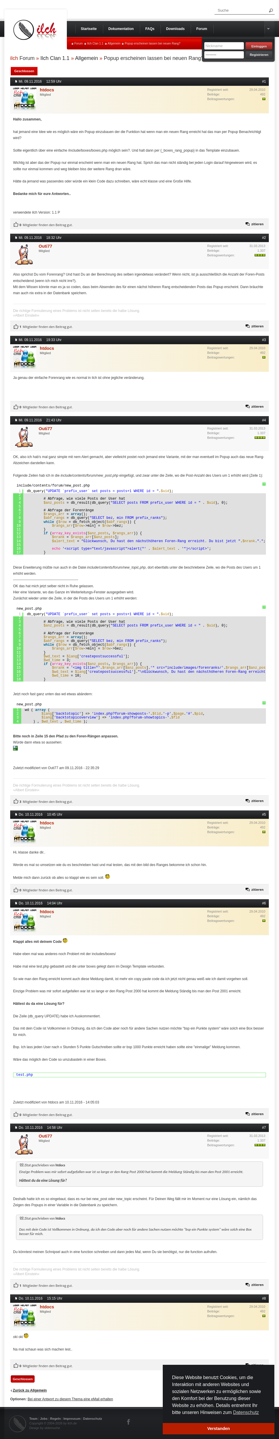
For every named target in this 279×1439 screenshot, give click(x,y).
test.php (24, 1075)
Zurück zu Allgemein (30, 1390)
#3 (264, 340)
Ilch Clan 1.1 (95, 43)
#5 (264, 814)
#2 (264, 238)
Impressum (72, 1418)
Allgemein (114, 43)
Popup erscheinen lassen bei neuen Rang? (152, 43)
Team (33, 1418)
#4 (264, 420)
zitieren (257, 224)
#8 (264, 1298)
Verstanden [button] (218, 1428)
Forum (78, 43)
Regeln (55, 1418)
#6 (264, 903)
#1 (264, 81)
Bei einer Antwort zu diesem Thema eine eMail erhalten (70, 1399)
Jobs (44, 1418)
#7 (264, 1128)
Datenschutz (92, 1418)
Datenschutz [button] (246, 1412)
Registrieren (259, 54)
